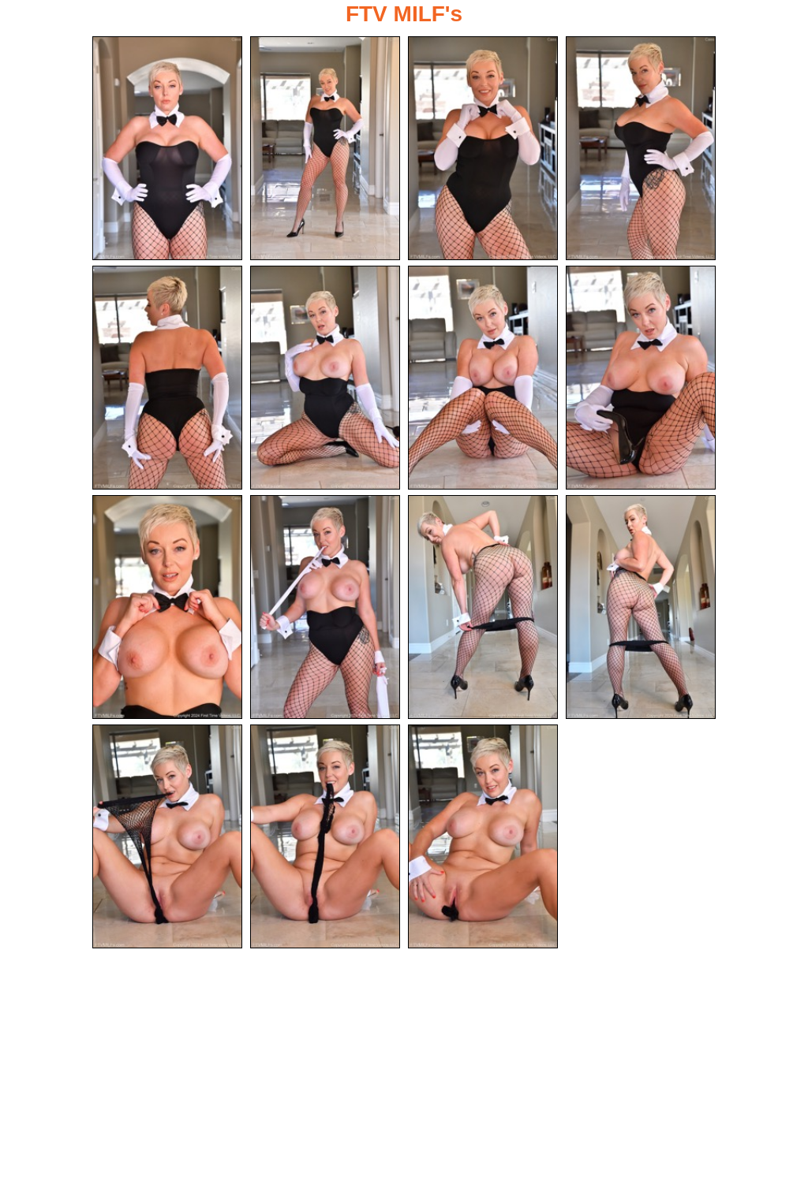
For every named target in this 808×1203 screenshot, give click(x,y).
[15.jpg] (483, 836)
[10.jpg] (325, 607)
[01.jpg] (167, 148)
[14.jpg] (325, 836)
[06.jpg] (325, 378)
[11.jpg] (483, 607)
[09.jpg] (167, 607)
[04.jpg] (641, 148)
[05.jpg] (167, 378)
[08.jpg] (641, 378)
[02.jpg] (325, 148)
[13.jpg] (167, 836)
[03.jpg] (483, 148)
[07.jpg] (483, 378)
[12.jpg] (641, 607)
